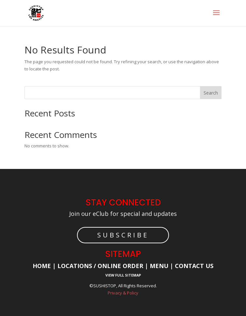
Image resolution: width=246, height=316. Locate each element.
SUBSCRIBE (123, 235)
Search (211, 93)
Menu (158, 266)
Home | (45, 266)
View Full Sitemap (123, 275)
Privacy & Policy (123, 293)
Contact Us (194, 266)
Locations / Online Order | (102, 266)
